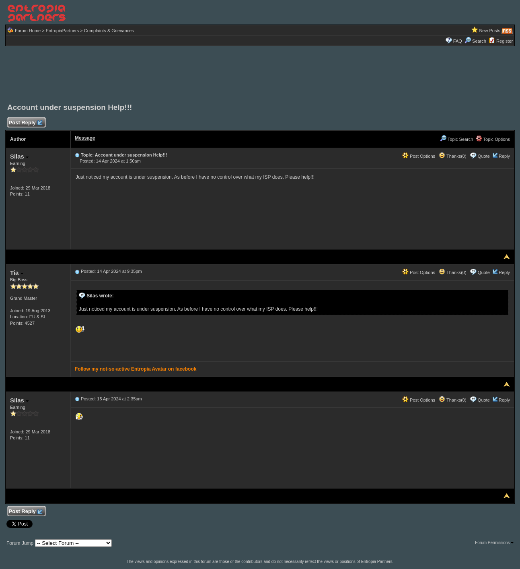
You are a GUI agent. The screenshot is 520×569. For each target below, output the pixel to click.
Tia (16, 272)
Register (504, 41)
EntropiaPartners (62, 30)
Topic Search (456, 139)
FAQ (457, 41)
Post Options (418, 156)
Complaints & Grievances (109, 30)
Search (475, 41)
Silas (19, 156)
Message (85, 138)
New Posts (489, 30)
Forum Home (28, 30)
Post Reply (25, 123)
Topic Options (493, 139)
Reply (504, 156)
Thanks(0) (452, 156)
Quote (484, 156)
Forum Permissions (494, 542)
